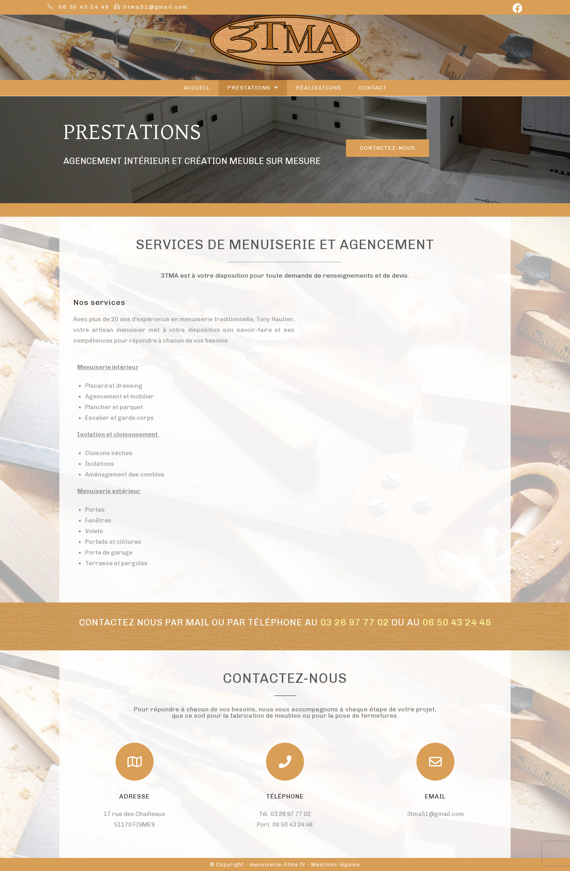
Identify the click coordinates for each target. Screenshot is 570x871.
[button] (387, 148)
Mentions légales (335, 864)
